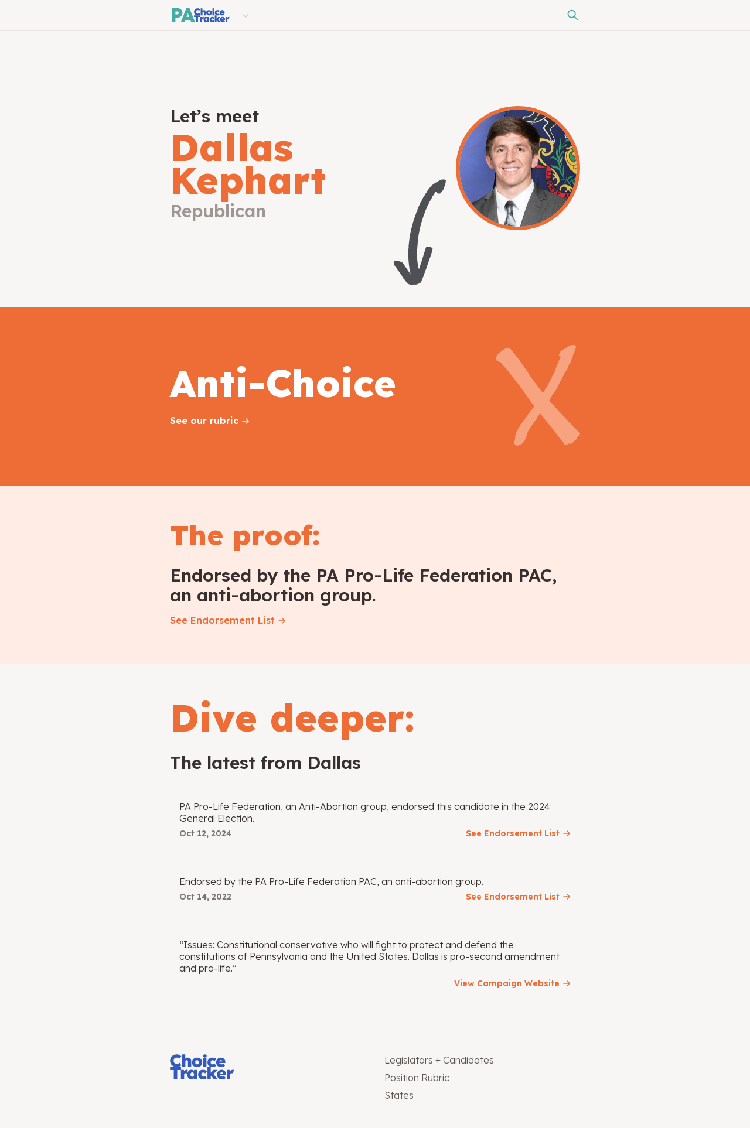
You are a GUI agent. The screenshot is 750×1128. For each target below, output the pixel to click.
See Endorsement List (222, 620)
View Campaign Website (507, 983)
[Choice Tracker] (268, 1068)
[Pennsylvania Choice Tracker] (200, 15)
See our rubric (204, 420)
